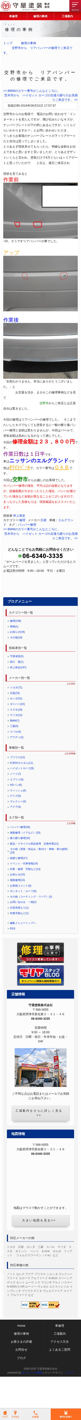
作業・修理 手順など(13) (25, 900)
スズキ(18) (16, 741)
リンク (69, 1404)
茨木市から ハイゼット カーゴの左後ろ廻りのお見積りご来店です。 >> (41, 97)
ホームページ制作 (32, 1404)
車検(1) (14, 658)
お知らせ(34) (17, 663)
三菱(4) (14, 757)
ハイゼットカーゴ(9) (22, 800)
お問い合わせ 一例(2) (23, 933)
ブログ (21, 1390)
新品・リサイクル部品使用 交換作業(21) (34, 875)
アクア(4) (15, 838)
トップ (7, 43)
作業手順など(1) (19, 944)
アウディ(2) (17, 768)
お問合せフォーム (40, 595)
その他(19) (16, 669)
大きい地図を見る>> (39, 1252)
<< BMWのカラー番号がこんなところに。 (31, 90)
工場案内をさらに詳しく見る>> (38, 1145)
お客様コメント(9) (20, 917)
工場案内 (67, 16)
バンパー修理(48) (20, 858)
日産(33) (15, 724)
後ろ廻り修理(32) (20, 869)
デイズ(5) (15, 827)
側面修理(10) (17, 911)
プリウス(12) (17, 788)
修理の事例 (40, 16)
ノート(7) (15, 805)
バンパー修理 (27, 524)
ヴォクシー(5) (18, 833)
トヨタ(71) (16, 719)
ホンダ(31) (16, 730)
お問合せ (21, 1381)
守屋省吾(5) (17, 688)
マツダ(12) (16, 746)
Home (21, 1357)
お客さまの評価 (21, 1373)
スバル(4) (15, 763)
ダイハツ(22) (17, 735)
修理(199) (15, 652)
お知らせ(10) (17, 906)
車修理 (13, 16)
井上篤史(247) (18, 699)
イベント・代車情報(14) (24, 895)
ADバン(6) (16, 816)
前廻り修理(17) (18, 889)
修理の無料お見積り (40, 581)
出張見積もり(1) (19, 939)
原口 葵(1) (17, 693)
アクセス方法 (60, 1373)
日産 (44, 520)
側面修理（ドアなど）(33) (25, 864)
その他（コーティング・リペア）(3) (31, 928)
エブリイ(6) (17, 811)
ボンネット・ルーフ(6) (23, 922)
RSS (12, 960)
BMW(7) (14, 752)
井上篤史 (19, 515)
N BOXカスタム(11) (21, 794)
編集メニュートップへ (23, 954)
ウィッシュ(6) (18, 822)
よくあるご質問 (59, 1381)
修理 (22, 520)
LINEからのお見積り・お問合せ (40, 613)
